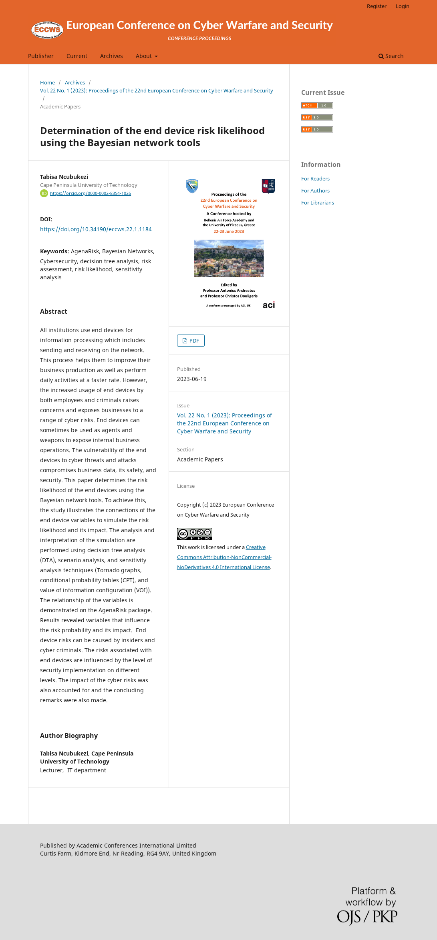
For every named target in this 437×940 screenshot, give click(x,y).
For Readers (315, 178)
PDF (193, 340)
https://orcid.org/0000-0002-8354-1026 (90, 193)
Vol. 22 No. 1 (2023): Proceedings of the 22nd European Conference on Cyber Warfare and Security (156, 90)
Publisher (41, 56)
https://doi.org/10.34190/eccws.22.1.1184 (96, 229)
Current (76, 56)
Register (377, 6)
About (144, 56)
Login (402, 6)
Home (47, 82)
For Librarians (317, 202)
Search (391, 56)
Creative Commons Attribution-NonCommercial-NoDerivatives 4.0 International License (224, 557)
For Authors (315, 190)
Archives (111, 56)
